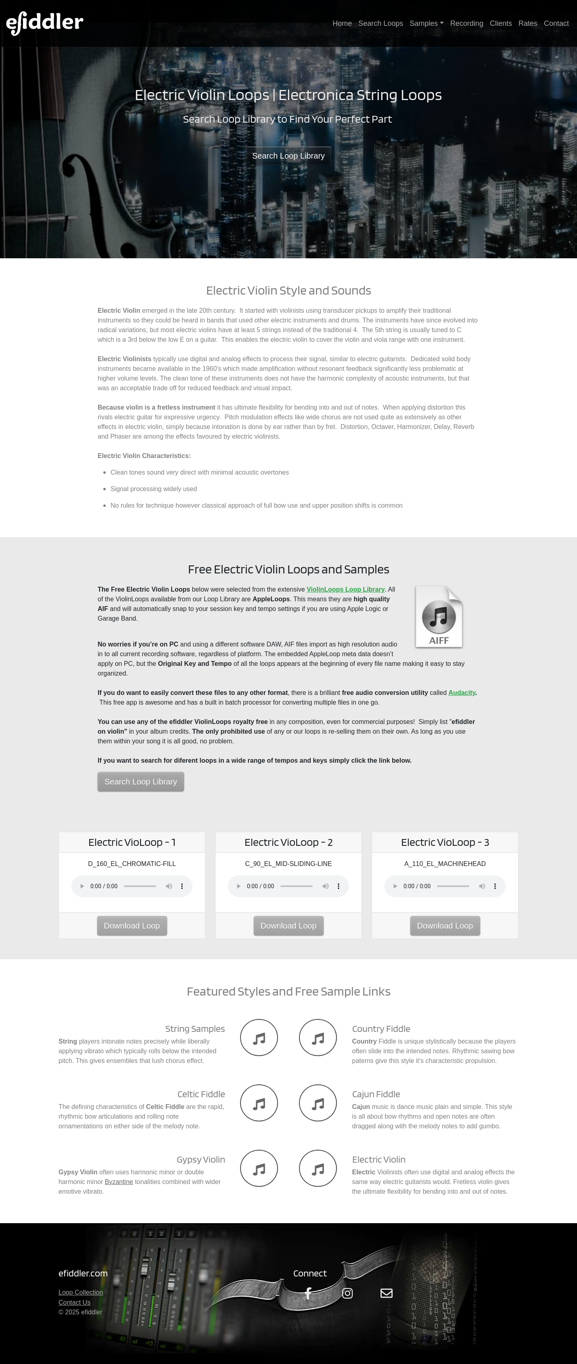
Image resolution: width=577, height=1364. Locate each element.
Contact (556, 23)
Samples (424, 23)
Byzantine (119, 1181)
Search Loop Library (288, 155)
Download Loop (132, 925)
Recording (466, 23)
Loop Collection (81, 1292)
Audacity (462, 692)
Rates (527, 23)
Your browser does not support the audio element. (131, 886)
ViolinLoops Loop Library (346, 589)
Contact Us (74, 1302)
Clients (501, 23)
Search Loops (380, 23)
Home (342, 23)
